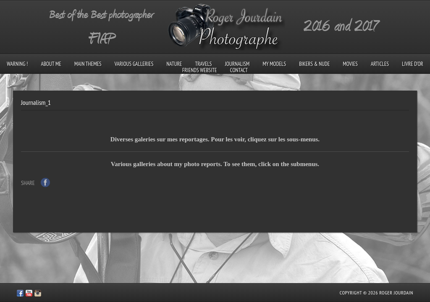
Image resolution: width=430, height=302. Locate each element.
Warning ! (17, 64)
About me (51, 64)
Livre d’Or (412, 64)
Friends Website (199, 70)
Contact (239, 70)
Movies (350, 64)
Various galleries (134, 64)
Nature (174, 64)
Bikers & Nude (314, 64)
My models (274, 64)
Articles (380, 64)
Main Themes (88, 64)
